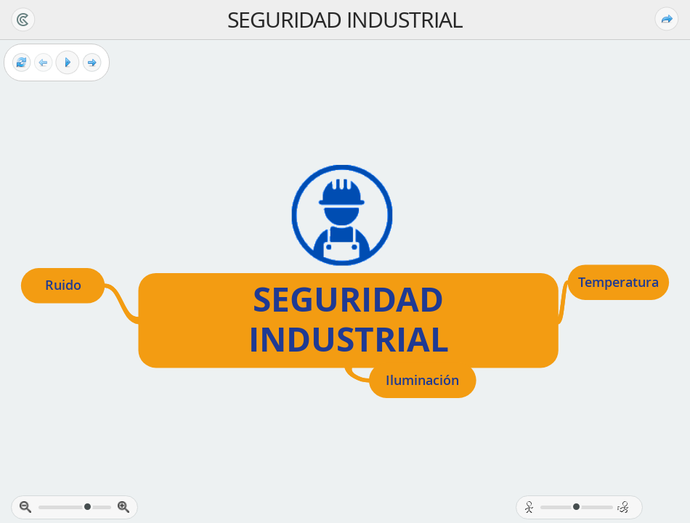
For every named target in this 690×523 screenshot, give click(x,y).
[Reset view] (21, 63)
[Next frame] (92, 63)
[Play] (67, 62)
